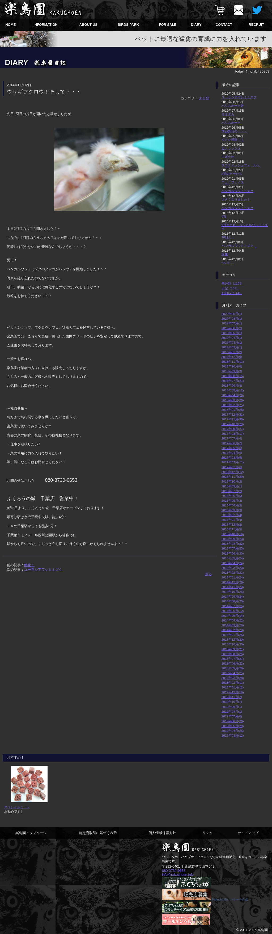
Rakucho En (220, 899)
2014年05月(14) (233, 615)
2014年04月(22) (233, 620)
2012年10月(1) (232, 701)
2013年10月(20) (233, 644)
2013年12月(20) (233, 639)
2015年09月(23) (233, 538)
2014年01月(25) (233, 634)
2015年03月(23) (233, 567)
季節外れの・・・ (234, 131)
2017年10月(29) (233, 424)
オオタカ (228, 114)
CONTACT (224, 25)
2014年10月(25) (233, 591)
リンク (207, 833)
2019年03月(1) (232, 342)
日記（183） (231, 288)
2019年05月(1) (232, 333)
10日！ (226, 237)
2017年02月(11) (233, 462)
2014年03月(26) (233, 625)
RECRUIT (256, 25)
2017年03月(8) (232, 457)
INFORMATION (45, 25)
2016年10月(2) (232, 481)
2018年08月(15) (233, 376)
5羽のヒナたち (232, 173)
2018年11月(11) (233, 361)
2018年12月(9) (232, 356)
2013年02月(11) (233, 682)
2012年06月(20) (233, 721)
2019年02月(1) (232, 347)
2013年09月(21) (233, 649)
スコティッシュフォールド (241, 165)
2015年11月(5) (232, 529)
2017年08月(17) (233, 433)
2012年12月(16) (233, 692)
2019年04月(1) (232, 337)
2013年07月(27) (233, 658)
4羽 (224, 216)
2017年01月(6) (232, 467)
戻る (208, 574)
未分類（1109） (233, 283)
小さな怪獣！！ (233, 139)
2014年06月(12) (233, 610)
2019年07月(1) (232, 323)
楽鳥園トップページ (30, 833)
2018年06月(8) (232, 385)
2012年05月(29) (233, 726)
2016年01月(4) (232, 519)
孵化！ (29, 565)
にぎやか (228, 156)
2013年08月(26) (233, 654)
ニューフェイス (233, 182)
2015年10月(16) (233, 534)
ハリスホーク (231, 122)
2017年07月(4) (232, 438)
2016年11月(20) (233, 476)
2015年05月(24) (233, 558)
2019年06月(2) (232, 328)
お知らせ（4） (232, 293)
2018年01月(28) (233, 409)
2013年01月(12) (233, 687)
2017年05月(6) (232, 448)
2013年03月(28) (233, 677)
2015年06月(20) (233, 553)
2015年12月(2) (232, 524)
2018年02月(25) (233, 405)
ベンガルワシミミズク (237, 191)
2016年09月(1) (232, 486)
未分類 (204, 98)
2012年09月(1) (232, 706)
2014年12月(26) (233, 582)
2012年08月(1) (232, 711)
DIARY (196, 25)
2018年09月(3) (232, 371)
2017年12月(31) (233, 414)
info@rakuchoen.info (178, 875)
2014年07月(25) (233, 606)
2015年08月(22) (233, 543)
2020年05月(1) (232, 313)
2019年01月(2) (232, 352)
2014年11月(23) (233, 587)
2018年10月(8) (232, 366)
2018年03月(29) (233, 400)
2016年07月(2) (232, 491)
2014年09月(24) (233, 596)
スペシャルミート (17, 807)
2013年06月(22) (233, 663)
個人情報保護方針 (162, 833)
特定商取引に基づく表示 (98, 833)
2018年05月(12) (233, 390)
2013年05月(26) (233, 668)
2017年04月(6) (232, 452)
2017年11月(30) (233, 419)
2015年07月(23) (233, 548)
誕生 (225, 254)
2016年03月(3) (232, 510)
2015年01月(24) (233, 577)
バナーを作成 (239, 899)
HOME (10, 25)
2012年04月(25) (233, 730)
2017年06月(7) (232, 443)
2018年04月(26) (233, 395)
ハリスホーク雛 (233, 105)
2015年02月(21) (233, 572)
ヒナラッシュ (231, 148)
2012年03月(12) (233, 735)
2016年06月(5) (232, 495)
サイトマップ (248, 833)
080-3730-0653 (173, 871)
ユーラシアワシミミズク (43, 570)
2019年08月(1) (232, 318)
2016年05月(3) (232, 500)
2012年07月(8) (232, 716)
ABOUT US (88, 25)
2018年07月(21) (233, 380)
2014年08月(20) (233, 601)
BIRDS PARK (128, 25)
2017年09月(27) (233, 428)
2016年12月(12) (233, 472)
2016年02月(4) (232, 515)
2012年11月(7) (232, 697)
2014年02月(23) (233, 630)
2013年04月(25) (233, 673)
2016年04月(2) (232, 505)
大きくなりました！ (236, 199)
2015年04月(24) (233, 563)
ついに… (228, 262)
